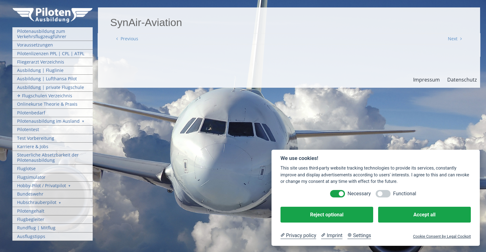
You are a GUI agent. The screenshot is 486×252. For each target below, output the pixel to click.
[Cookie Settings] (359, 235)
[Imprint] (331, 235)
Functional (404, 194)
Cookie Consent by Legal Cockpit (442, 236)
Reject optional (326, 215)
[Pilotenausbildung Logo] (52, 9)
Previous (129, 39)
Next (452, 39)
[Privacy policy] (298, 235)
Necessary (359, 194)
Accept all (424, 215)
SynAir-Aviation (146, 22)
